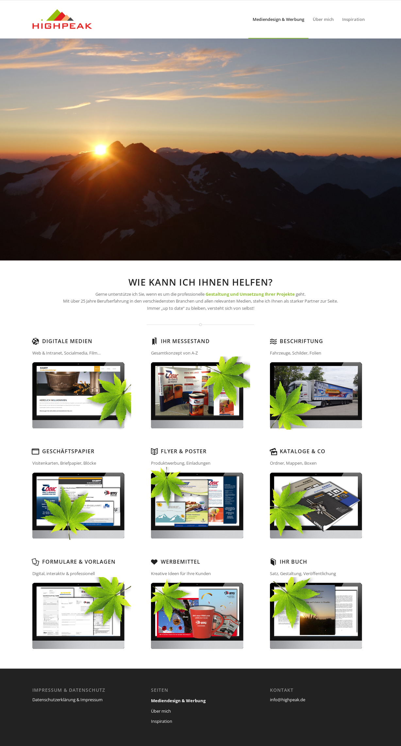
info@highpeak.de (287, 700)
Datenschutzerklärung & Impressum (67, 700)
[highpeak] (65, 19)
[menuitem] (278, 19)
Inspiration (161, 721)
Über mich (161, 711)
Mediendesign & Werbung (178, 701)
